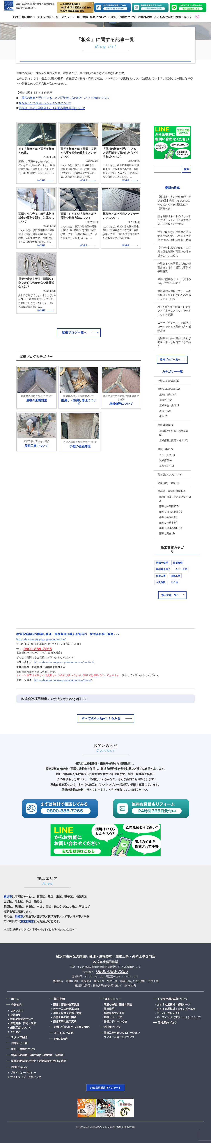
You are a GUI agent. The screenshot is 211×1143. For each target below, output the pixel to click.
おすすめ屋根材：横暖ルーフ (173, 1004)
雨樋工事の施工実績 (64, 1021)
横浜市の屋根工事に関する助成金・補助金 (37, 1055)
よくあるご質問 (163, 17)
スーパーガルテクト (168, 1013)
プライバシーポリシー (23, 1073)
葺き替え (164, 466)
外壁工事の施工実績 (64, 1017)
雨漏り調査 (165, 533)
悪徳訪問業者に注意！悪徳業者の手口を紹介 (38, 1061)
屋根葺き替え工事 (114, 1013)
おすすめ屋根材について (173, 999)
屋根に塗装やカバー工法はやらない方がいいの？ (174, 281)
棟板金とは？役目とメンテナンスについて (45, 103)
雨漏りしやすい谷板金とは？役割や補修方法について (52, 108)
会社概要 (15, 1015)
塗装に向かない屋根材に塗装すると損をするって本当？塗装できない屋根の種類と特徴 (174, 236)
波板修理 (164, 460)
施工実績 (82, 17)
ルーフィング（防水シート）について (179, 1017)
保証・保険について (123, 17)
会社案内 (28, 17)
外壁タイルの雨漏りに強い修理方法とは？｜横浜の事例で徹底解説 (174, 267)
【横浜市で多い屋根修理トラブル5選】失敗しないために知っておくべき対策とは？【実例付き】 (174, 203)
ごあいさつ (16, 1010)
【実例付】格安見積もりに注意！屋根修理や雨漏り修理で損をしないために (174, 252)
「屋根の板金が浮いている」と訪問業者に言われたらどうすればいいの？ (64, 98)
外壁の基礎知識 (166, 381)
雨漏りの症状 (166, 517)
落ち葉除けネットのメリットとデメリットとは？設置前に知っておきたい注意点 (174, 220)
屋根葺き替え (163, 569)
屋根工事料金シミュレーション (122, 1033)
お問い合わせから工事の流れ (72, 1027)
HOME (15, 17)
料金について (99, 17)
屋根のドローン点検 (115, 1021)
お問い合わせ (183, 17)
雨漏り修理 (162, 563)
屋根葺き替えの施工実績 (67, 1013)
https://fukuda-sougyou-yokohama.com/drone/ (63, 680)
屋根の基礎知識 (166, 389)
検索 (186, 169)
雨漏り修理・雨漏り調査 (118, 1004)
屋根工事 (162, 449)
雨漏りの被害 (166, 522)
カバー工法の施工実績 (66, 1009)
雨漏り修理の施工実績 (66, 1004)
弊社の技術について (21, 1019)
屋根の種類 (165, 394)
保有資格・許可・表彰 (23, 1023)
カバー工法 (165, 455)
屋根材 (162, 411)
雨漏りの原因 (166, 506)
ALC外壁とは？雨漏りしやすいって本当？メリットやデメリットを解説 (174, 311)
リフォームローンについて (119, 1037)
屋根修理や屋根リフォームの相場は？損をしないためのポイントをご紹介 (174, 295)
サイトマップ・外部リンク (25, 1077)
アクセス (15, 1032)
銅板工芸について (20, 1027)
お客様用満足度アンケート (105, 1088)
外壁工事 (161, 576)
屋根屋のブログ (167, 1022)
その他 (174, 582)
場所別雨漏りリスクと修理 (173, 497)
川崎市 (19, 916)
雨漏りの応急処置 (168, 512)
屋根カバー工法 (113, 1017)
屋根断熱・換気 (167, 405)
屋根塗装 (164, 400)
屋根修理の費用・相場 (171, 440)
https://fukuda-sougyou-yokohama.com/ (41, 639)
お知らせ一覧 (19, 1043)
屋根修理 (162, 425)
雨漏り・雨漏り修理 (169, 491)
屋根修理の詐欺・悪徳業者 (173, 431)
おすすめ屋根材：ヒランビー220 (176, 1009)
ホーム (15, 999)
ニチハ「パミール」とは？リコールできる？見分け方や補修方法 (174, 327)
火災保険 (161, 582)
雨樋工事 (175, 576)
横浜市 (8, 896)
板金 (161, 416)
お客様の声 (145, 17)
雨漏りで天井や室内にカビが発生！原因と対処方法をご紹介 (174, 342)
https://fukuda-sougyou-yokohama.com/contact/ (64, 662)
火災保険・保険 (166, 483)
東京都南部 (27, 921)
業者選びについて (167, 475)
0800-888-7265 (38, 649)
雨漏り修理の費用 (168, 528)
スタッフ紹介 (45, 17)
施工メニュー (65, 17)
